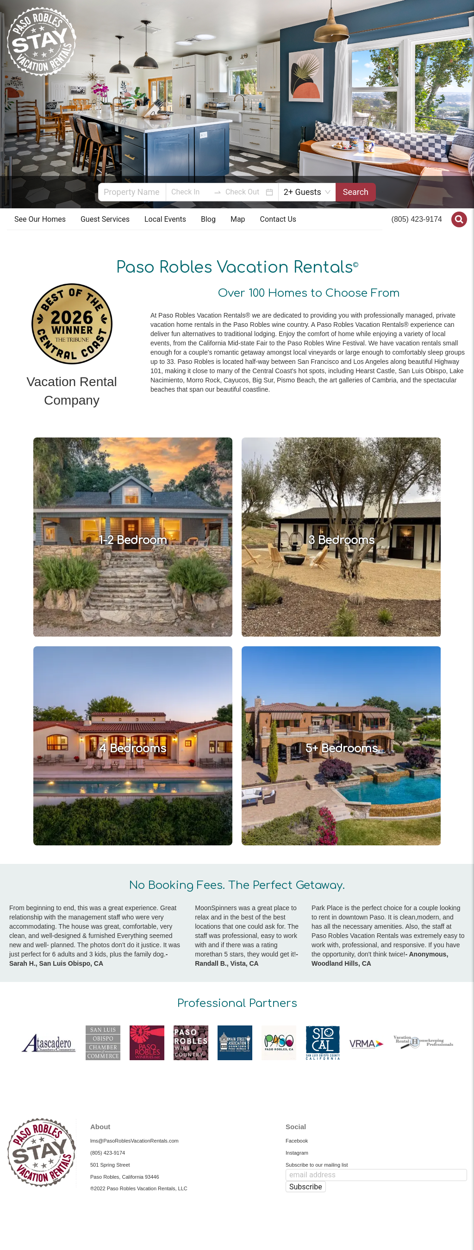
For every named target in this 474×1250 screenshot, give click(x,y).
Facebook (297, 1141)
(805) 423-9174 (417, 219)
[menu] (194, 219)
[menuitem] (40, 219)
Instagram (297, 1153)
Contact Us (278, 219)
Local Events (165, 219)
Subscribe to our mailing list (317, 1165)
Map (238, 219)
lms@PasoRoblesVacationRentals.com (134, 1141)
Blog (208, 219)
